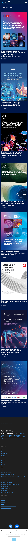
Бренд (2, 503)
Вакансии (3, 501)
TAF (2, 467)
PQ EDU (3, 460)
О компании (3, 497)
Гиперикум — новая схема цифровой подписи (10, 484)
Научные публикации (5, 486)
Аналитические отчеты (5, 488)
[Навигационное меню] (26, 2)
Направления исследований (6, 482)
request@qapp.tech (6, 423)
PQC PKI (3, 458)
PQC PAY (3, 464)
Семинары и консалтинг (6, 472)
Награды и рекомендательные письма (8, 506)
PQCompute (4, 453)
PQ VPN (3, 455)
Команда (3, 499)
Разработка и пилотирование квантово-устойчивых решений (13, 476)
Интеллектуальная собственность (7, 492)
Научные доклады (4, 490)
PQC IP (2, 462)
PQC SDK (3, 451)
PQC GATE (3, 449)
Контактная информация (6, 507)
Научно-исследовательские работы (8, 474)
